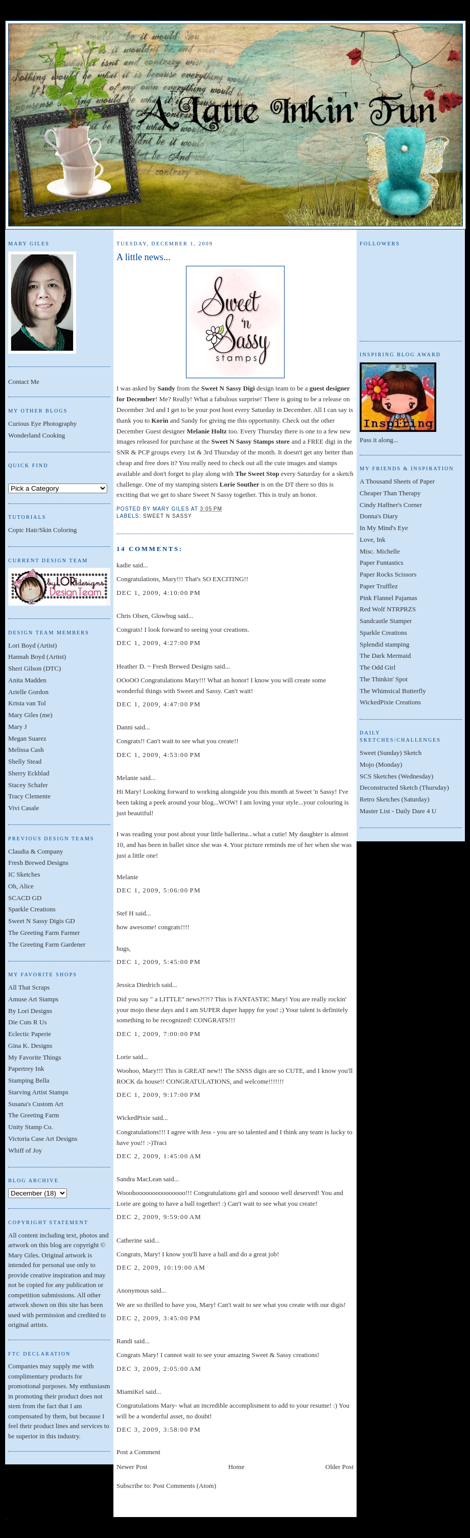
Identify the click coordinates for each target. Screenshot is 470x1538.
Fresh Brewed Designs (38, 862)
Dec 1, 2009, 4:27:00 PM (158, 643)
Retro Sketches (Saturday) (394, 799)
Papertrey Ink (26, 1068)
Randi (124, 1341)
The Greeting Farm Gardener (46, 944)
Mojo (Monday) (381, 764)
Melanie (127, 778)
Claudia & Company (35, 851)
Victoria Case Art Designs (42, 1138)
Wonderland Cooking (36, 435)
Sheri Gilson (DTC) (34, 668)
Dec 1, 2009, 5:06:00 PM (158, 890)
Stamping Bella (29, 1080)
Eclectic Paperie (29, 1034)
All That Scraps (29, 987)
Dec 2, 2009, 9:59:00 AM (158, 1217)
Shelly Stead (24, 761)
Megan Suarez (27, 738)
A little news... (143, 257)
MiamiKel (130, 1391)
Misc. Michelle (380, 551)
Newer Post (131, 1467)
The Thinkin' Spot (384, 679)
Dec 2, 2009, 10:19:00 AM (160, 1267)
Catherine (129, 1240)
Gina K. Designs (30, 1045)
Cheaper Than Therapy (390, 493)
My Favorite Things (34, 1057)
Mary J (17, 726)
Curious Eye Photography (42, 423)
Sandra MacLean (138, 1179)
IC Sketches (24, 874)
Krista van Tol (27, 703)
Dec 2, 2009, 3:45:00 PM (158, 1318)
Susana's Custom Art (35, 1104)
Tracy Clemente (29, 796)
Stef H (125, 913)
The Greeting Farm (33, 1115)
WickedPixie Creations (390, 702)
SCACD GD (24, 898)
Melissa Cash (26, 749)
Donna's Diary (379, 516)
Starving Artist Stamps (38, 1092)
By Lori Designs (30, 1011)
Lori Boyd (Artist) (32, 645)
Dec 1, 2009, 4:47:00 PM (158, 704)
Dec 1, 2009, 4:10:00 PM (158, 592)
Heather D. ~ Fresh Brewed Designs (164, 666)
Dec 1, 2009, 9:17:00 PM (158, 1094)
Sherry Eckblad (29, 773)
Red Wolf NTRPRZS (388, 609)
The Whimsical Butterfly (393, 691)
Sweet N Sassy (167, 516)
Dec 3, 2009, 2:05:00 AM (158, 1368)
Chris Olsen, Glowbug (146, 615)
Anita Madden (27, 680)
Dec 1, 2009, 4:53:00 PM (158, 755)
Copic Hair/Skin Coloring (42, 530)
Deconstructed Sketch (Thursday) (404, 787)
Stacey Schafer (28, 785)
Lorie (123, 1057)
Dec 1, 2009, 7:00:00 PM (158, 1034)
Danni (124, 727)
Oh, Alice (21, 886)
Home (236, 1467)
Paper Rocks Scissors (388, 574)
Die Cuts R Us (27, 1022)
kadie (123, 565)
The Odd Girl (377, 667)
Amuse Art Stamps (33, 999)
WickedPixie (133, 1117)
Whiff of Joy (25, 1150)
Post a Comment (138, 1452)
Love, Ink (373, 539)
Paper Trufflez (379, 586)
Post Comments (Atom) (185, 1485)
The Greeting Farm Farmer (44, 932)
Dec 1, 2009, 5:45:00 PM (158, 962)
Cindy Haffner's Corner (391, 505)
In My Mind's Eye (384, 528)
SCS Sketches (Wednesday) (396, 776)
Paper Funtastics (382, 562)
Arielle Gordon (28, 692)
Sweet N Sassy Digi (228, 388)
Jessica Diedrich (138, 985)
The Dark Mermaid (385, 655)
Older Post (339, 1467)
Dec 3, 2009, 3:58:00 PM (158, 1429)
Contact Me (23, 381)
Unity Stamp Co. (30, 1127)
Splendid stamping (384, 644)
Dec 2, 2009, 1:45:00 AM (158, 1156)
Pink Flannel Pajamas (388, 598)
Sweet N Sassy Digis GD (41, 921)
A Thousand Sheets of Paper (397, 481)
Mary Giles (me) (30, 715)
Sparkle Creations (32, 909)
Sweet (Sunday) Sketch (390, 752)
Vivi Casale (23, 808)
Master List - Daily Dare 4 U (398, 811)
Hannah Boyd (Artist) (37, 656)
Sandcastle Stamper (386, 621)
